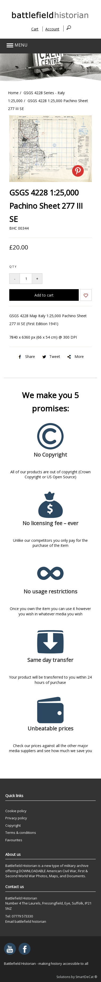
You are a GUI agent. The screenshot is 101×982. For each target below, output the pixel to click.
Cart (34, 28)
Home (13, 92)
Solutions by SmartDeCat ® (76, 977)
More (75, 356)
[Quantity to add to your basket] (26, 278)
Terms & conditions (20, 832)
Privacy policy (16, 818)
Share (26, 356)
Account (52, 28)
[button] (41, 45)
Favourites (13, 840)
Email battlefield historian (25, 921)
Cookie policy (16, 810)
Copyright (13, 825)
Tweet (50, 356)
